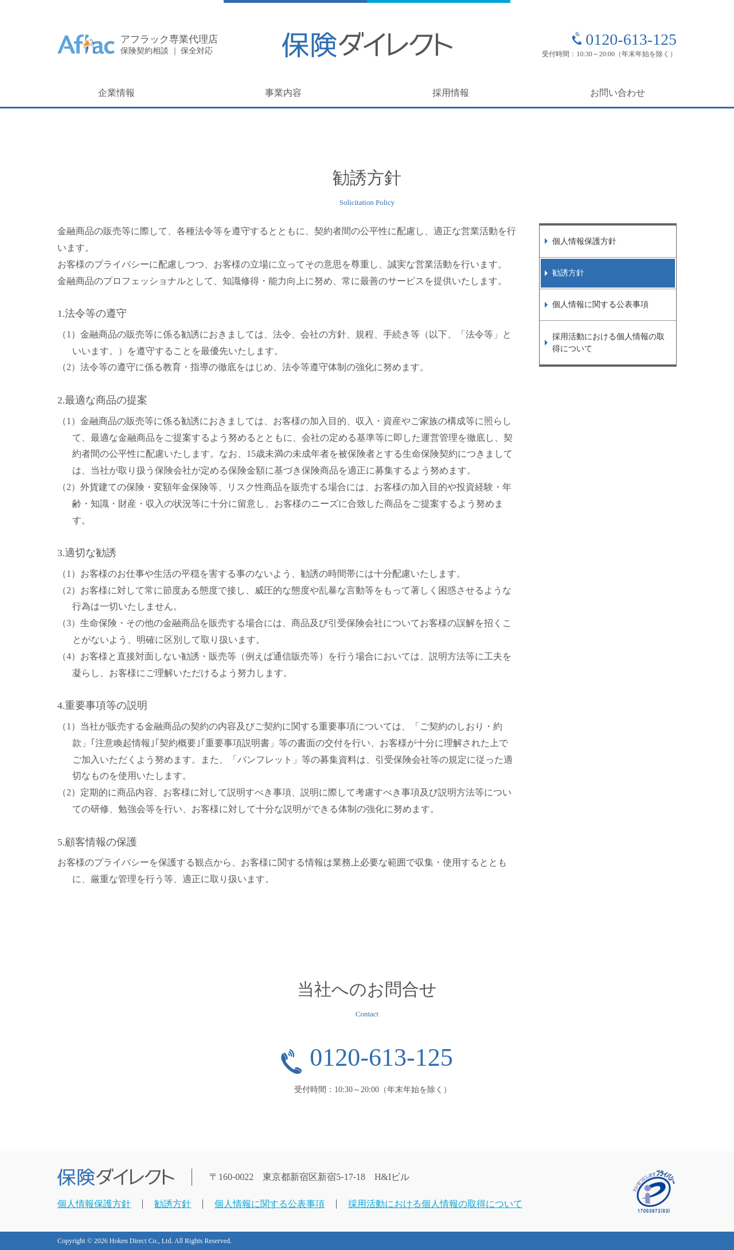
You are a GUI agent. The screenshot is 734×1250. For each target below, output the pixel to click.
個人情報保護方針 (584, 241)
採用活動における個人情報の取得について (608, 343)
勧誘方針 (568, 272)
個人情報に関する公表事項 (600, 304)
